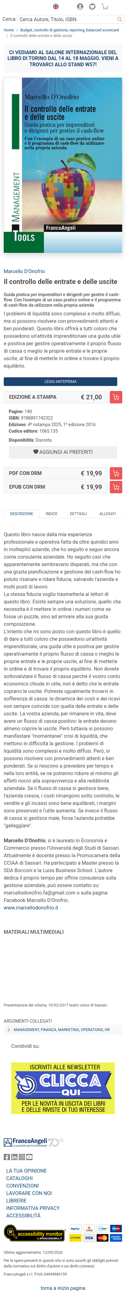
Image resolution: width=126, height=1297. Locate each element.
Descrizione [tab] (21, 514)
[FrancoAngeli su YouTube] (29, 1158)
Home (9, 30)
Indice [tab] (52, 514)
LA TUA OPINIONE (26, 1171)
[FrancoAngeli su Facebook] (7, 1158)
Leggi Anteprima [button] (61, 381)
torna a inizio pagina (63, 1288)
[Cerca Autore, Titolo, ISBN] (66, 19)
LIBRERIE (16, 1201)
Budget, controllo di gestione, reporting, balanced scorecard (69, 30)
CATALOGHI (19, 1178)
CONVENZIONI (22, 1186)
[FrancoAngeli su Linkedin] (14, 1158)
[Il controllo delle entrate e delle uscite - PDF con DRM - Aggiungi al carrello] (116, 473)
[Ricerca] (120, 19)
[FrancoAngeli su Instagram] (22, 1158)
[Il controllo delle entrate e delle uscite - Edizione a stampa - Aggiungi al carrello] (116, 397)
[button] (54, 7)
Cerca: (9, 19)
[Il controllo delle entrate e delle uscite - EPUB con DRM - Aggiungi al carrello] (116, 487)
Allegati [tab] (107, 514)
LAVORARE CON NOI (29, 1193)
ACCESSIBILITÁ (23, 1216)
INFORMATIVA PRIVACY (33, 1208)
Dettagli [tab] (78, 514)
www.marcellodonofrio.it (31, 908)
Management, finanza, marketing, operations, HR (62, 1030)
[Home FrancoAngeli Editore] (25, 7)
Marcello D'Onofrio (24, 271)
